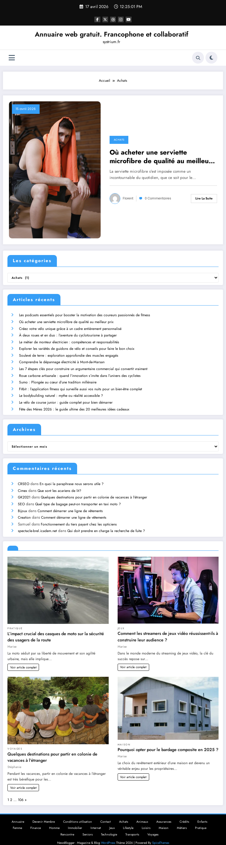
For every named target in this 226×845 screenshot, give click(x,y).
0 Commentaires (158, 198)
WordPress (108, 836)
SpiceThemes (160, 836)
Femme (17, 821)
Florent (128, 198)
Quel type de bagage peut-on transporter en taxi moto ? (78, 498)
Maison (124, 737)
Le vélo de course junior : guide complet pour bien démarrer (65, 398)
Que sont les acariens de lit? (59, 485)
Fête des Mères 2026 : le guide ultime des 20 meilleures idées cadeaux (74, 404)
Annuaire (18, 815)
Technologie (109, 827)
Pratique (15, 621)
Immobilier (75, 821)
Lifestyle (128, 821)
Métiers (182, 821)
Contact (105, 815)
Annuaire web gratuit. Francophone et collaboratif (111, 34)
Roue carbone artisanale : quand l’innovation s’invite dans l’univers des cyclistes (79, 372)
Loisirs (146, 821)
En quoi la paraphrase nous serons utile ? (71, 479)
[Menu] (11, 57)
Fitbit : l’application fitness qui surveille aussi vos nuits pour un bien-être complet (80, 385)
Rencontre (67, 827)
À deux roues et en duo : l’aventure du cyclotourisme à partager (67, 334)
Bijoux (22, 505)
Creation (24, 511)
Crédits (184, 815)
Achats (119, 139)
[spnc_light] (211, 58)
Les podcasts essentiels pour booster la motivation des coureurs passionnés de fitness (84, 314)
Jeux (121, 621)
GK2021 (24, 492)
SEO (21, 498)
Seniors (87, 827)
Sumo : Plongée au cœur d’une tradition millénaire (57, 379)
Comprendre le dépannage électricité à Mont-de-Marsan (61, 359)
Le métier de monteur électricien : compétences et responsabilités (69, 340)
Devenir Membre (43, 815)
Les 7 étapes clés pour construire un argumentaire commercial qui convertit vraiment (83, 366)
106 (21, 793)
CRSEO (23, 479)
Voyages (15, 742)
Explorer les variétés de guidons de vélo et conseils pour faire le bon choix (76, 347)
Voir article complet (23, 660)
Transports (132, 827)
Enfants (202, 815)
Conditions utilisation (77, 815)
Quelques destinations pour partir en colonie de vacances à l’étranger (93, 492)
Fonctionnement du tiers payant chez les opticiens (78, 517)
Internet (96, 821)
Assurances (163, 815)
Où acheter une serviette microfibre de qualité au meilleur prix (160, 157)
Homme (54, 821)
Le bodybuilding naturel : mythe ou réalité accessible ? (61, 391)
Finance (35, 821)
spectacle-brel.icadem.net (37, 524)
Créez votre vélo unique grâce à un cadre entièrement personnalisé (70, 328)
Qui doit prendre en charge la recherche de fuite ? (106, 524)
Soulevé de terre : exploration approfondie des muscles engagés (68, 353)
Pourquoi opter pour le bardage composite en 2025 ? (168, 743)
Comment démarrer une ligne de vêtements (69, 505)
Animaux (142, 815)
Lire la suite (204, 198)
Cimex (22, 485)
